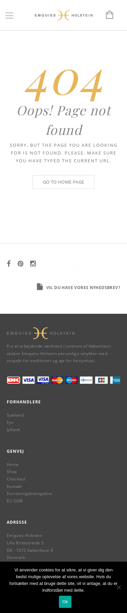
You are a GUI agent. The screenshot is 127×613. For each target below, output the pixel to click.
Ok (65, 601)
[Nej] (118, 587)
